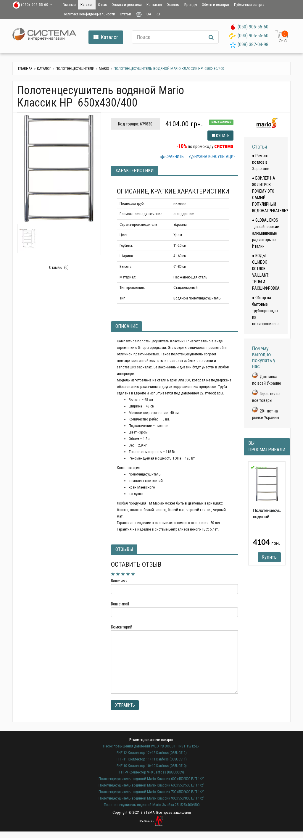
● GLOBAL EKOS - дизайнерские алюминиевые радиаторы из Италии (265, 233)
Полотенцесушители (75, 68)
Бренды (190, 4)
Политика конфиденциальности (89, 14)
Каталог (86, 4)
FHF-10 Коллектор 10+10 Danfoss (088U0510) (152, 765)
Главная (69, 4)
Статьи (125, 14)
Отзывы (173, 4)
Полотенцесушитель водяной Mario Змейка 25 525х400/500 (151, 804)
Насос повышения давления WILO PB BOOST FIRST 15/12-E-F (151, 746)
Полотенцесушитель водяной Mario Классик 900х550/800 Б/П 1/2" (151, 798)
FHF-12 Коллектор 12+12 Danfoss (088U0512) (152, 752)
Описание (126, 326)
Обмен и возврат (215, 4)
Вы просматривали (266, 446)
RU (158, 14)
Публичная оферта (249, 4)
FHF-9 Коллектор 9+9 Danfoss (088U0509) (151, 772)
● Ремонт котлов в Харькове (260, 162)
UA (148, 14)
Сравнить (174, 156)
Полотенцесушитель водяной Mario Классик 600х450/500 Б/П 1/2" (151, 778)
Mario (104, 68)
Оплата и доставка (127, 4)
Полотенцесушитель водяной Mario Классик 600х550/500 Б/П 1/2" (151, 785)
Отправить (125, 705)
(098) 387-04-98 (253, 44)
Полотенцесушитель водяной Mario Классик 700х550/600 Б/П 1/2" (151, 791)
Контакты (154, 4)
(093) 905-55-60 (253, 35)
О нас (102, 4)
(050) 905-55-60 (253, 27)
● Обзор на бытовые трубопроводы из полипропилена (266, 310)
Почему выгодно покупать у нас (263, 357)
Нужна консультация (215, 156)
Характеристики (134, 170)
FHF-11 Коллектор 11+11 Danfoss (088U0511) (152, 759)
